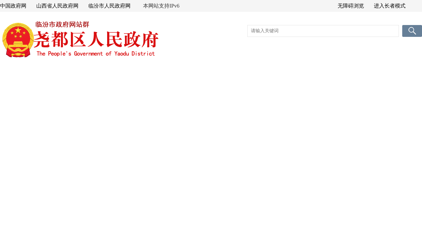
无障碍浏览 (351, 6)
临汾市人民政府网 (109, 6)
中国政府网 (13, 6)
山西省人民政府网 (57, 6)
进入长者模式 (390, 6)
